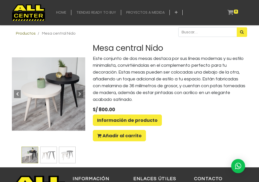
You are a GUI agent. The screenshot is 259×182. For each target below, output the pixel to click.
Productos (26, 33)
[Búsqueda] (242, 32)
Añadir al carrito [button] (119, 135)
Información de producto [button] (127, 120)
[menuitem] (61, 12)
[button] (176, 12)
